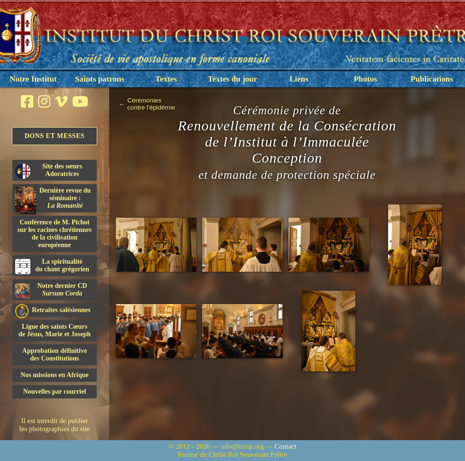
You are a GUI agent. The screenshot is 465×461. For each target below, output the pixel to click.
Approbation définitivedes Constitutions (54, 354)
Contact (285, 446)
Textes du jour (232, 78)
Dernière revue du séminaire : (53, 199)
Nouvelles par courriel (54, 391)
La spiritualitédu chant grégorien (52, 266)
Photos (365, 78)
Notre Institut (32, 78)
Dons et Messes (55, 135)
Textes (166, 78)
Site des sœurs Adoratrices (48, 171)
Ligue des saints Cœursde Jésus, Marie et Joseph (55, 330)
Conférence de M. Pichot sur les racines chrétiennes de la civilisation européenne (55, 234)
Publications (431, 78)
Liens (298, 78)
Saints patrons (99, 78)
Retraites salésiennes (53, 310)
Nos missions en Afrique (54, 374)
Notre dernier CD (51, 290)
